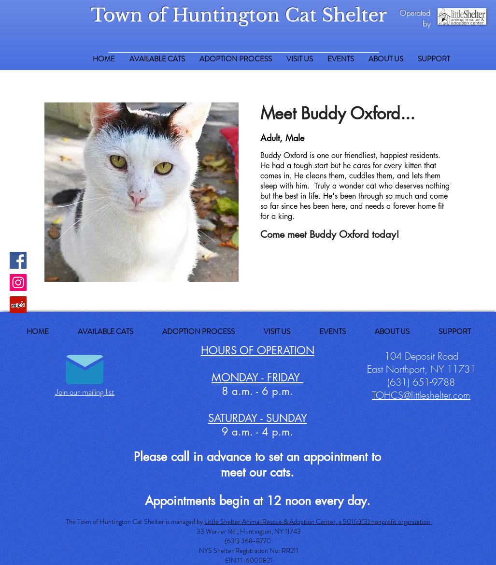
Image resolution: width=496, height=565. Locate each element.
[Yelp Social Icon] (18, 304)
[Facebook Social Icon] (18, 260)
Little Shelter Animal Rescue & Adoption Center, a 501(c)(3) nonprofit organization (318, 521)
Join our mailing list (84, 392)
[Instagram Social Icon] (18, 282)
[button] (434, 59)
